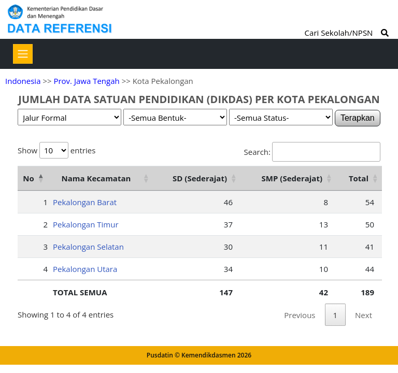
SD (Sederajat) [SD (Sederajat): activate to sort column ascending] (200, 178)
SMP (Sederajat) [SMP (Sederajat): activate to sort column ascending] (292, 178)
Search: (312, 152)
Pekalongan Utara (85, 269)
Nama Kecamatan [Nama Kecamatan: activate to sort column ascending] (96, 178)
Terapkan (357, 117)
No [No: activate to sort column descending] (28, 178)
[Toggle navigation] (23, 54)
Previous (299, 315)
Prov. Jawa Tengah (86, 81)
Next (363, 315)
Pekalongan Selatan (88, 246)
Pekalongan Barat (85, 202)
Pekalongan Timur (86, 224)
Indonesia (22, 81)
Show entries (56, 150)
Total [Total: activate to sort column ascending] (358, 178)
